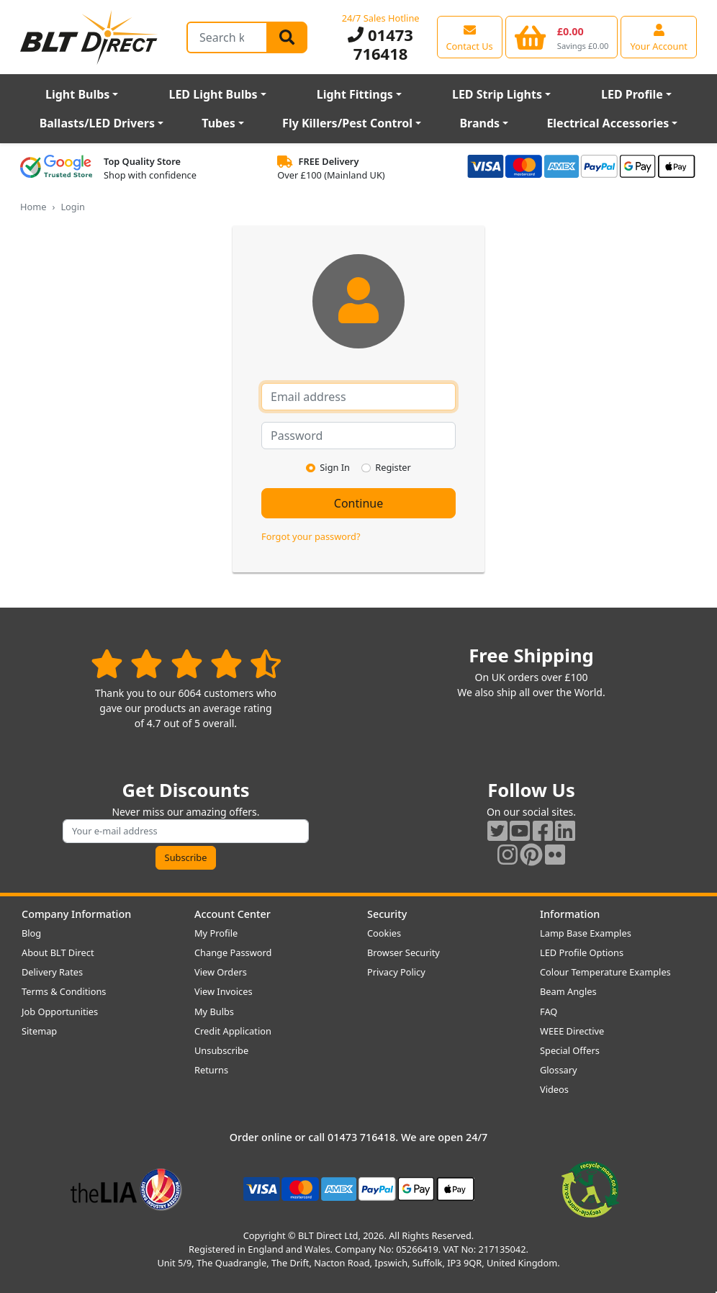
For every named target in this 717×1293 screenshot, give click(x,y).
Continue (358, 503)
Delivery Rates (52, 971)
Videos (554, 1089)
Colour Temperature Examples (605, 971)
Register (393, 467)
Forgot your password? (310, 536)
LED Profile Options (581, 952)
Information (570, 914)
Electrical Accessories (607, 123)
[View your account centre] (659, 37)
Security (387, 914)
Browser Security (403, 952)
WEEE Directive (572, 1030)
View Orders (220, 971)
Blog (31, 933)
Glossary (558, 1069)
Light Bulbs (77, 94)
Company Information (76, 914)
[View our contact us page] (469, 37)
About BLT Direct (58, 952)
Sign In (335, 467)
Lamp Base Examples (585, 933)
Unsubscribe (221, 1050)
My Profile (216, 933)
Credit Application (232, 1030)
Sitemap (39, 1030)
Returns (211, 1069)
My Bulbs (214, 1011)
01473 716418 (380, 44)
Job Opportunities (60, 1011)
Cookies (384, 933)
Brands (479, 123)
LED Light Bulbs (212, 94)
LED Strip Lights (497, 94)
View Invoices (223, 991)
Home (33, 206)
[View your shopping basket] (561, 37)
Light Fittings (355, 94)
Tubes (218, 123)
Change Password (232, 952)
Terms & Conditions (64, 991)
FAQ (548, 1011)
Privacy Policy (396, 971)
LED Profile (632, 94)
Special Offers (570, 1050)
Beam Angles (568, 991)
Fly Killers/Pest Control (347, 123)
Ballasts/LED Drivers (97, 123)
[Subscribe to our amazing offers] (186, 831)
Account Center (232, 914)
